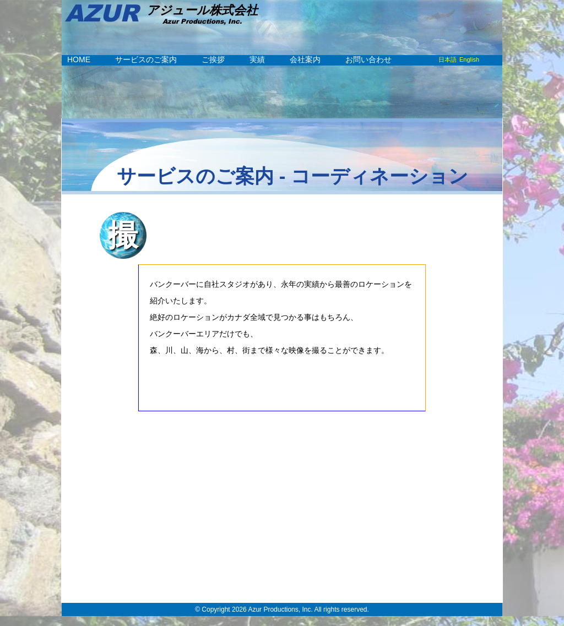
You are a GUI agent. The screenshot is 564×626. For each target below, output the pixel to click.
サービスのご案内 (146, 59)
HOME (78, 59)
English (469, 59)
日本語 (447, 59)
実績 (257, 59)
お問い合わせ (368, 59)
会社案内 (305, 59)
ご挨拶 (213, 59)
